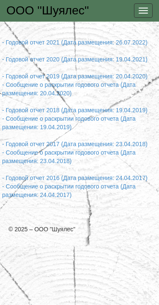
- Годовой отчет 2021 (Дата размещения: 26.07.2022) (75, 42)
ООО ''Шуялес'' (47, 10)
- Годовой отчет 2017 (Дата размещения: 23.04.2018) (75, 144)
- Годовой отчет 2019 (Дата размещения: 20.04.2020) (75, 76)
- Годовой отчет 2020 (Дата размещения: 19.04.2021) (75, 59)
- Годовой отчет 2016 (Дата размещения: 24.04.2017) (75, 178)
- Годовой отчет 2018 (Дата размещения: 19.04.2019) (75, 110)
